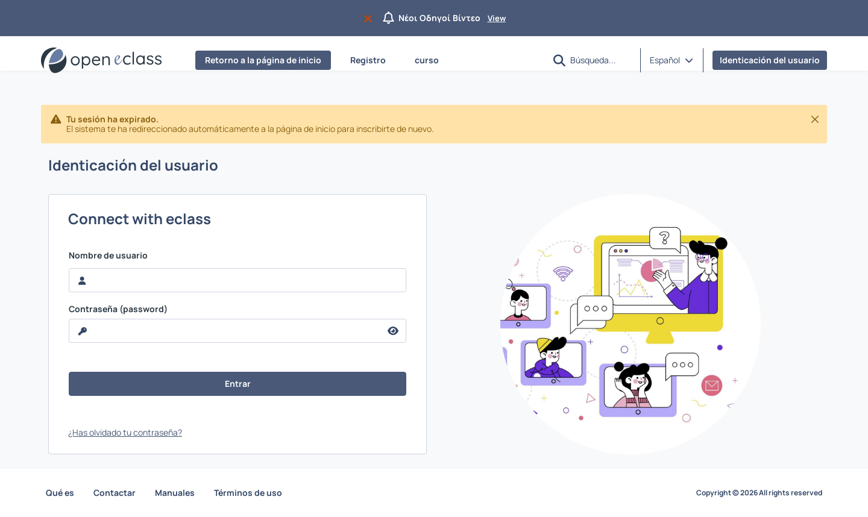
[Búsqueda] (600, 60)
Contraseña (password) (118, 309)
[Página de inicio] (101, 60)
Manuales (175, 492)
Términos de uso (248, 492)
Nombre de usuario (108, 255)
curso (427, 60)
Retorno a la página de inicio (263, 60)
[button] (559, 60)
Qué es (60, 492)
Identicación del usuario (770, 60)
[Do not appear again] (370, 18)
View (497, 18)
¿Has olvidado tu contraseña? (125, 432)
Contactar (114, 492)
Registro (368, 60)
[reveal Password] (225, 331)
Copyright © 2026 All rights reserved (759, 493)
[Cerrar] (815, 119)
